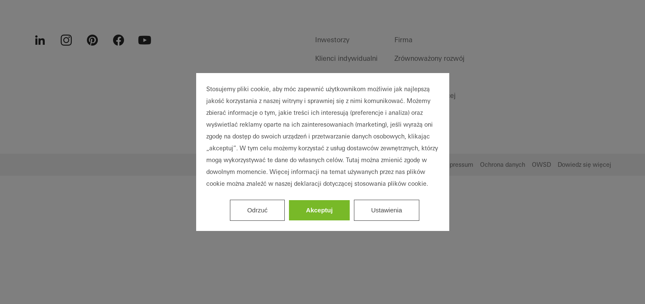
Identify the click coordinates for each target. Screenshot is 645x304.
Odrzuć (257, 210)
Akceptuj (319, 210)
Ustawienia (386, 210)
